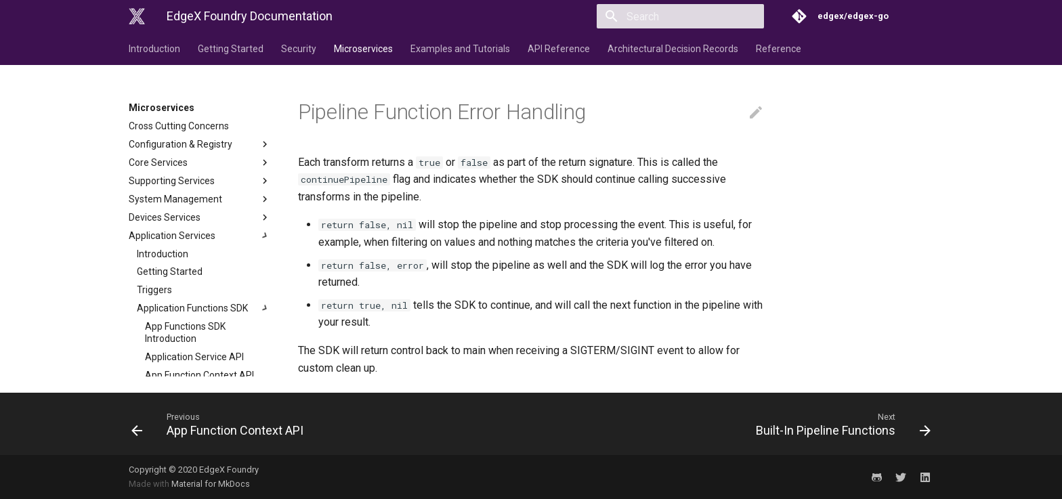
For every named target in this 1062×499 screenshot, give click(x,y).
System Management (200, 199)
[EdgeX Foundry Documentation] (136, 16)
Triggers (154, 289)
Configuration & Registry (200, 144)
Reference (778, 48)
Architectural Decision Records (673, 48)
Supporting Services (200, 181)
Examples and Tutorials (460, 48)
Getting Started (230, 48)
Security (298, 48)
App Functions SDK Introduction (185, 332)
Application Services (200, 236)
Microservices (363, 48)
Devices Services (200, 217)
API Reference (559, 48)
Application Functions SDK (204, 308)
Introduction (154, 48)
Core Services (200, 162)
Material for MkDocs (210, 484)
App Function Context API (199, 375)
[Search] (685, 16)
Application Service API (194, 356)
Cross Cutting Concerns (179, 126)
